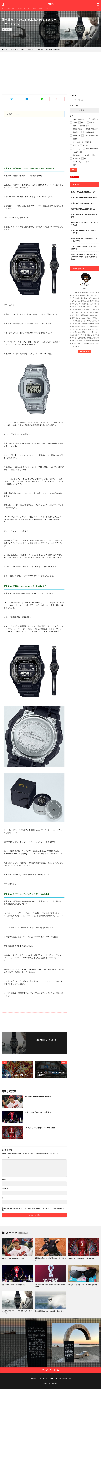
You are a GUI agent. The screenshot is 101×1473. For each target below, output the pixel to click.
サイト (4, 1198)
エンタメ (29, 8)
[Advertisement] (50, 73)
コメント (6, 1157)
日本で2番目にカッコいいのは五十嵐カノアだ (50, 1312)
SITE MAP (49, 1380)
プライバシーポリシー (63, 1380)
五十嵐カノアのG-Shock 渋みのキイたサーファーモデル (44, 49)
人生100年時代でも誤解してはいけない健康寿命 (84, 248)
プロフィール (6, 8)
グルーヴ (21, 8)
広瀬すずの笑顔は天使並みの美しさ (83, 209)
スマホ (45, 8)
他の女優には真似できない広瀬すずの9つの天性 (84, 224)
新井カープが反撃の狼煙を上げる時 (39, 1096)
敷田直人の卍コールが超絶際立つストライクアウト (84, 240)
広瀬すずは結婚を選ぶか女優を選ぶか (84, 197)
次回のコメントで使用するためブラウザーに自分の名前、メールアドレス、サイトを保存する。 (33, 1209)
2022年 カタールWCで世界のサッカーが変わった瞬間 (50, 1286)
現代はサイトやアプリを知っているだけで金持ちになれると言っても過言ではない (84, 256)
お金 (14, 8)
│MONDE (75, 184)
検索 (73, 169)
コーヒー (53, 8)
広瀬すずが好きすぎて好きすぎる (82, 203)
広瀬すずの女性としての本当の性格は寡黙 (84, 216)
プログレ (38, 8)
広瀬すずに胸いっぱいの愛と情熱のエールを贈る (84, 232)
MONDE (50, 4)
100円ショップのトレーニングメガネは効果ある (83, 1286)
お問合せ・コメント (37, 1380)
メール (5, 1188)
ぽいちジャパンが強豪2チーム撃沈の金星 (41, 1128)
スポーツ (7, 29)
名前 (4, 1179)
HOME (5, 49)
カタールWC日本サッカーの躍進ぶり (39, 1112)
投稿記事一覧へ (84, 351)
